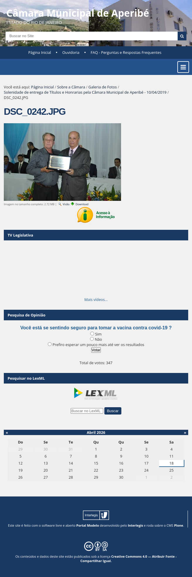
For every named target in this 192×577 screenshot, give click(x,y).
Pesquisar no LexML (26, 378)
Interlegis (135, 525)
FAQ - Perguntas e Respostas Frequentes (126, 52)
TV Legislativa (20, 235)
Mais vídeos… (96, 299)
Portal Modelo (87, 525)
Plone (178, 525)
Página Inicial (39, 52)
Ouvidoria (70, 52)
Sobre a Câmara (71, 87)
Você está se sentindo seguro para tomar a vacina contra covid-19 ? (95, 327)
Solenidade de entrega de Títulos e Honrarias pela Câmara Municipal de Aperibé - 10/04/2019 (85, 92)
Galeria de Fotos (103, 87)
